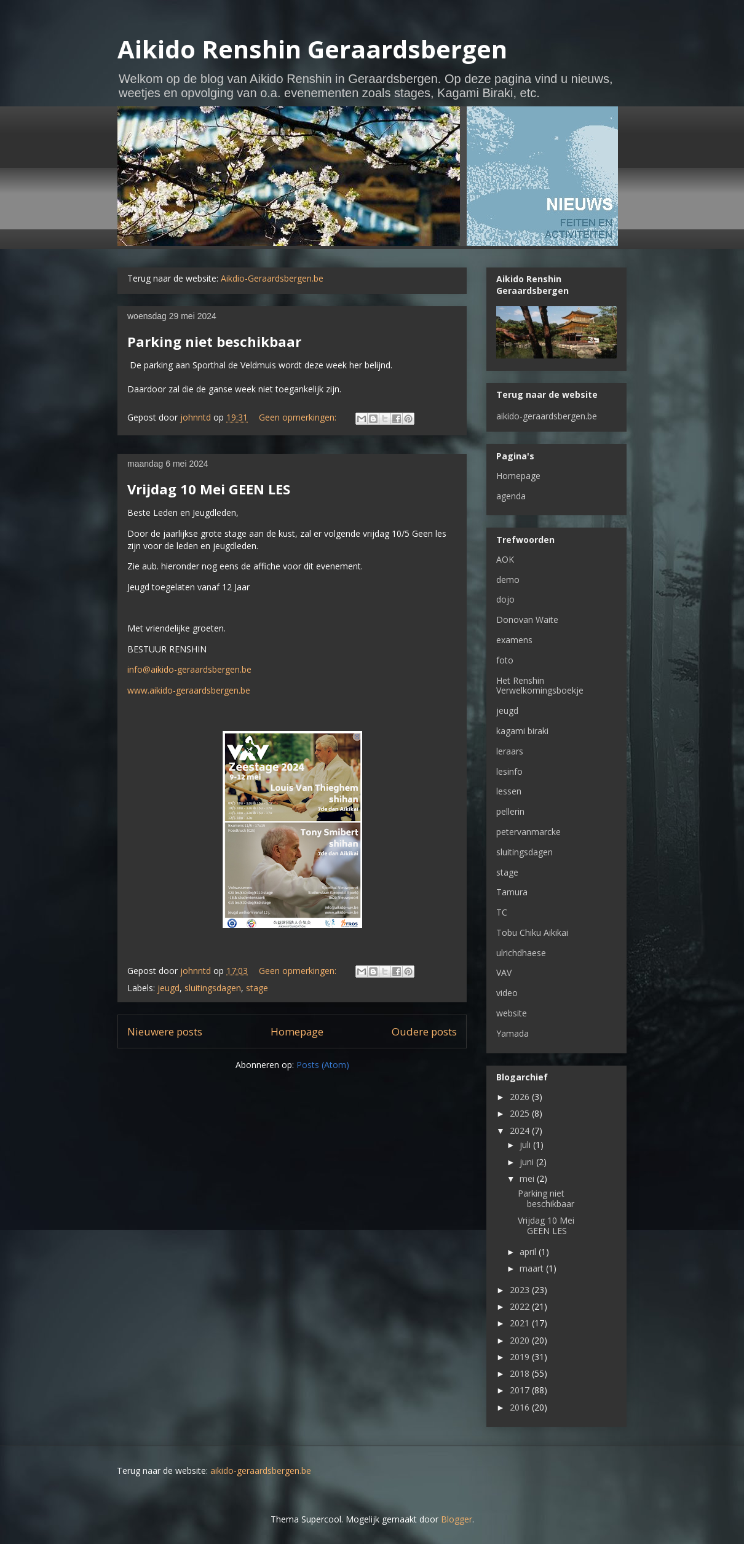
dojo (505, 599)
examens (514, 640)
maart (533, 1268)
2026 (521, 1097)
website (511, 1013)
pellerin (510, 811)
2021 (521, 1323)
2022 (521, 1306)
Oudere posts (424, 1031)
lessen (508, 791)
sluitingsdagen (212, 988)
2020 (521, 1340)
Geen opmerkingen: (299, 417)
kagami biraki (522, 731)
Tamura (512, 892)
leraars (509, 751)
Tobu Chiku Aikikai (532, 932)
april (529, 1251)
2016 (521, 1407)
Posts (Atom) (322, 1065)
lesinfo (509, 771)
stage (257, 988)
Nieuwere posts (164, 1031)
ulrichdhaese (521, 953)
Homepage (297, 1031)
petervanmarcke (528, 831)
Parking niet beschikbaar (214, 341)
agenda (511, 496)
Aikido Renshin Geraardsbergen (312, 49)
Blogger (456, 1519)
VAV (504, 972)
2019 (521, 1357)
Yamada (512, 1033)
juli (526, 1144)
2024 (521, 1130)
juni (528, 1162)
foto (504, 660)
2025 (521, 1113)
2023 (521, 1290)
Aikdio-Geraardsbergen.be (272, 278)
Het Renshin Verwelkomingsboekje (540, 686)
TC (501, 912)
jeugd (168, 988)
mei (528, 1178)
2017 (521, 1390)
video (507, 993)
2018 (521, 1373)
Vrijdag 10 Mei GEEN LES (208, 489)
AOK (505, 559)
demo (508, 579)
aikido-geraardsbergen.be (546, 416)
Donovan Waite (527, 619)
